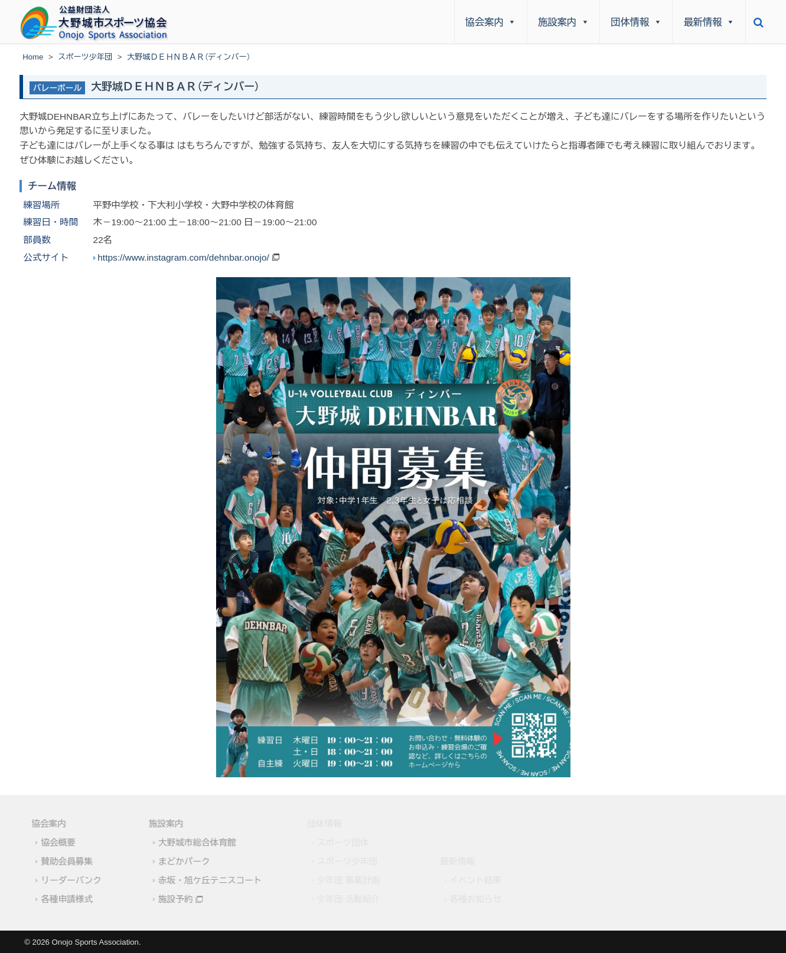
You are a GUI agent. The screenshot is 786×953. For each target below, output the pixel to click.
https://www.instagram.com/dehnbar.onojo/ (183, 257)
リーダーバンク (65, 880)
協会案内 (491, 22)
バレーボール (57, 88)
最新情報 (709, 22)
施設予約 (170, 899)
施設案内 (563, 22)
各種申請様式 (61, 899)
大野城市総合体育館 (192, 842)
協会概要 (52, 842)
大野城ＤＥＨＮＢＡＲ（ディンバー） (175, 87)
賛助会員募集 (61, 861)
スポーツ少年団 (85, 56)
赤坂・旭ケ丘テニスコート (205, 880)
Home (32, 56)
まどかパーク (179, 861)
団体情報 (636, 22)
